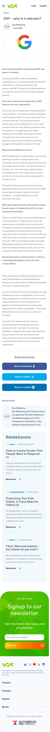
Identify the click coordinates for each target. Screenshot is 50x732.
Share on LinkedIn (24, 387)
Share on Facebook (24, 366)
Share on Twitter (24, 376)
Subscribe (25, 645)
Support (43, 6)
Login (33, 6)
